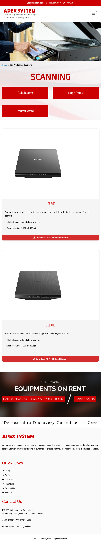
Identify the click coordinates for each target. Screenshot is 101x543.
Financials (9, 484)
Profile (8, 475)
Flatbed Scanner (25, 93)
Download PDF (43, 238)
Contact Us (10, 488)
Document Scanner (25, 111)
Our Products (10, 479)
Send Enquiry (61, 238)
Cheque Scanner (75, 93)
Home (4, 65)
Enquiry (8, 492)
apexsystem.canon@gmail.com (43, 3)
